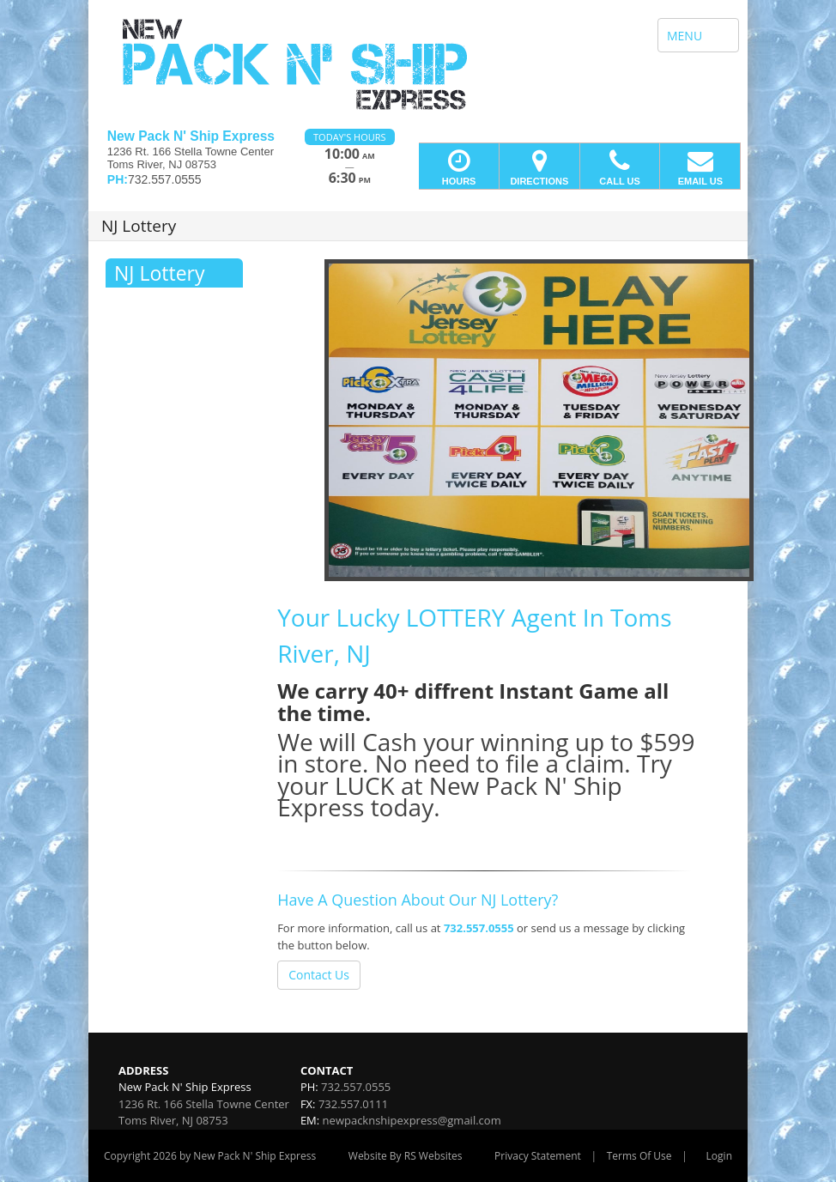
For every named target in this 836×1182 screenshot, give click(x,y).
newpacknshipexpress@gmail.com (412, 1120)
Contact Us (318, 975)
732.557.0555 (479, 928)
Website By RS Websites (405, 1156)
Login (719, 1156)
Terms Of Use (639, 1156)
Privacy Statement (537, 1156)
